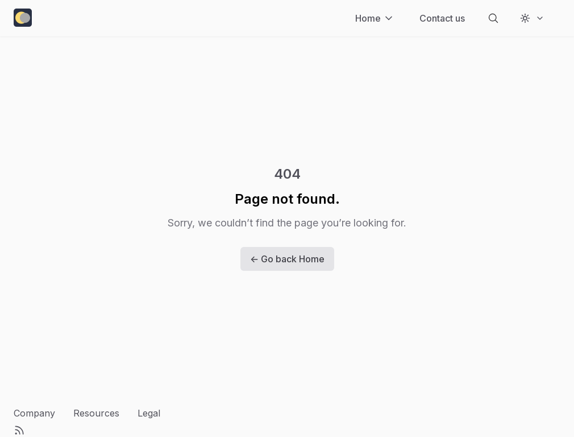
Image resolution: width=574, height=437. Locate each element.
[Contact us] (442, 18)
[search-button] (493, 18)
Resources (96, 413)
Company (34, 413)
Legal (149, 413)
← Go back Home (287, 259)
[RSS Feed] (19, 430)
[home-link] (23, 18)
